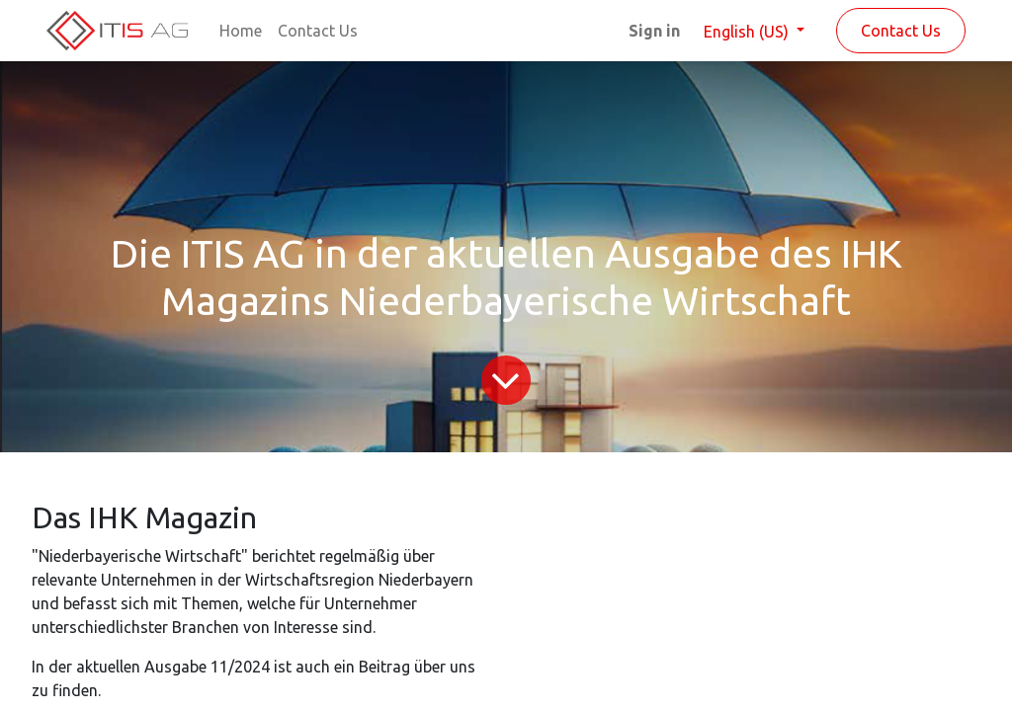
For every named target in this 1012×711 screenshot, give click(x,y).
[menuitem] (240, 30)
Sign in (654, 31)
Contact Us (901, 31)
